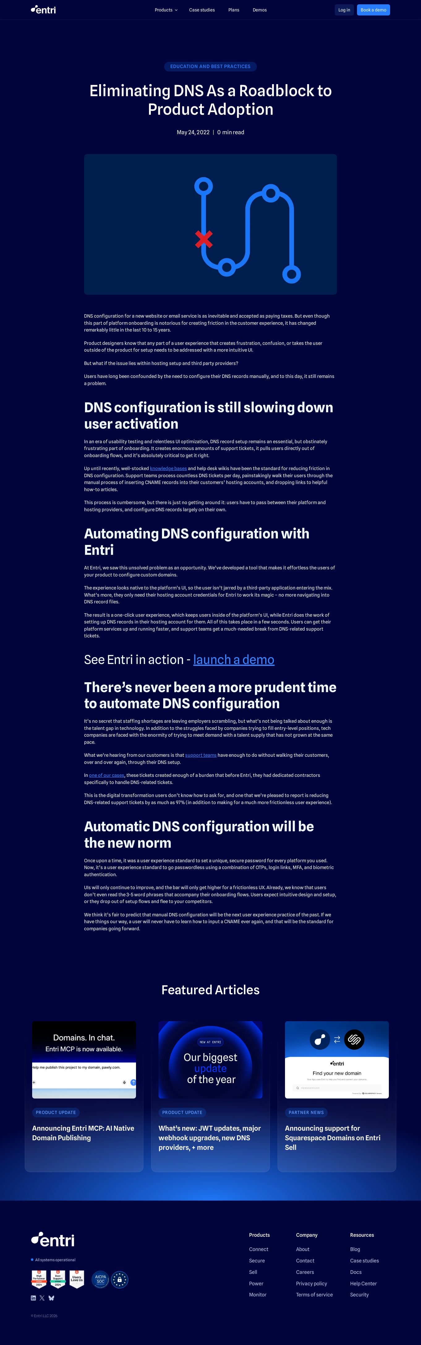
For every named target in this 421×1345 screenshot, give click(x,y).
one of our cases (106, 775)
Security (359, 1295)
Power (256, 1284)
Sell (253, 1272)
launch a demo (233, 659)
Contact (305, 1261)
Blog (355, 1249)
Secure (257, 1261)
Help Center (363, 1284)
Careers (305, 1272)
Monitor (257, 1295)
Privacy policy (311, 1284)
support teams (201, 755)
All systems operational (55, 1259)
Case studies (364, 1261)
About (302, 1249)
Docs (356, 1272)
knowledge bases (168, 468)
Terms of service (314, 1295)
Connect (258, 1249)
